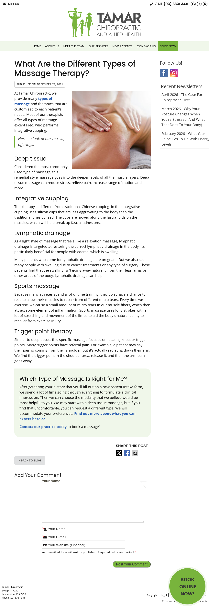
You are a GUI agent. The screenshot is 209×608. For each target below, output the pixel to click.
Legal (164, 595)
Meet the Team (73, 46)
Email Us (11, 4)
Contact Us (146, 46)
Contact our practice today (43, 426)
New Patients (123, 46)
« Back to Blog (29, 460)
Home (37, 46)
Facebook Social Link (164, 73)
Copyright (152, 595)
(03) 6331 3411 (176, 4)
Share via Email (135, 453)
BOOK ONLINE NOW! (187, 586)
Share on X (119, 453)
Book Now (168, 46)
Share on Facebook (127, 453)
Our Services (98, 46)
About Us (52, 46)
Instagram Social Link (174, 73)
